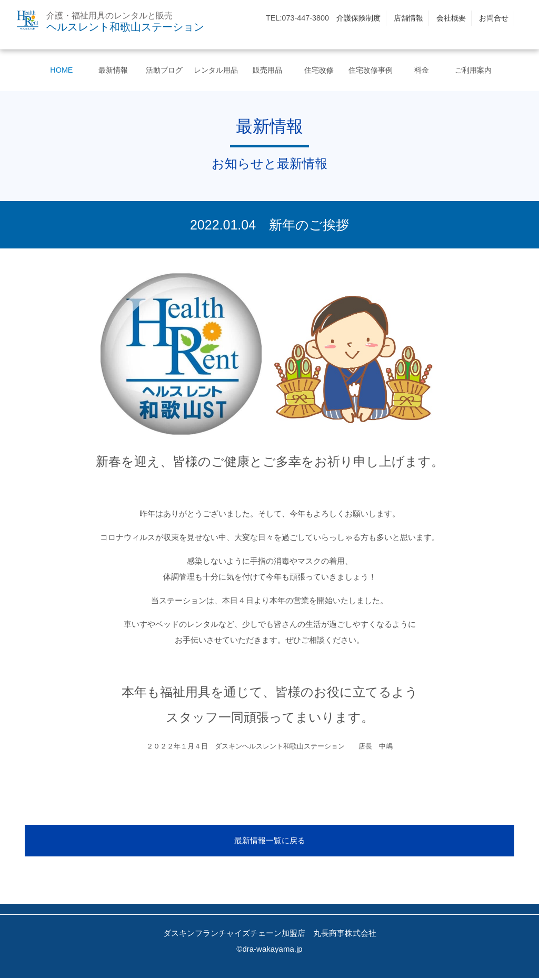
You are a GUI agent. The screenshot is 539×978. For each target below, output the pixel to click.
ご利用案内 (473, 70)
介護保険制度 (358, 18)
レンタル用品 (216, 70)
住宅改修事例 (370, 70)
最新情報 (113, 70)
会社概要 (451, 18)
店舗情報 (408, 18)
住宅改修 (319, 70)
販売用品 (267, 70)
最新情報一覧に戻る (269, 840)
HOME (61, 70)
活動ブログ (164, 70)
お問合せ (493, 18)
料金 (421, 70)
